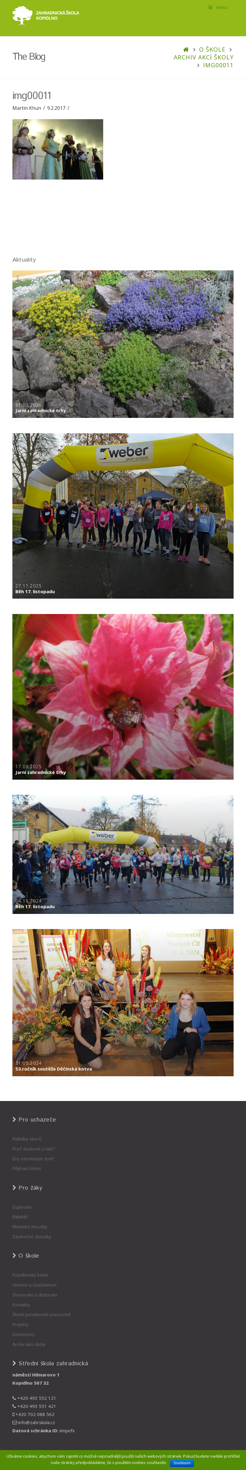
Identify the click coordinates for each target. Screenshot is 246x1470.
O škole (212, 49)
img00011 (218, 65)
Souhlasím (182, 1463)
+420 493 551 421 (34, 1406)
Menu (218, 7)
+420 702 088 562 (33, 1414)
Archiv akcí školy (204, 57)
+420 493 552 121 (34, 1398)
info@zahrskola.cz (33, 1422)
